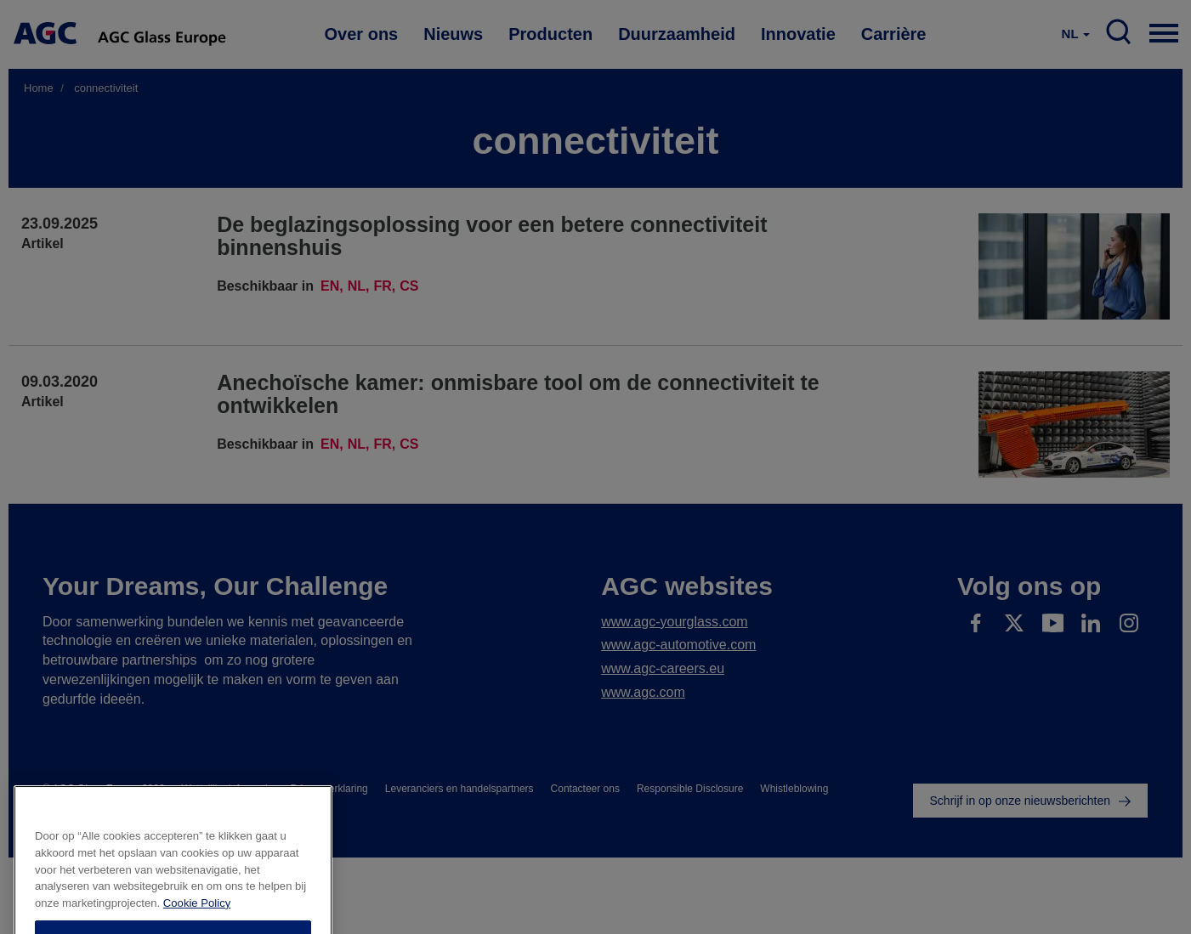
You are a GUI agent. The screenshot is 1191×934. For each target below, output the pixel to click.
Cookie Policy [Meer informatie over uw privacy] (196, 927)
